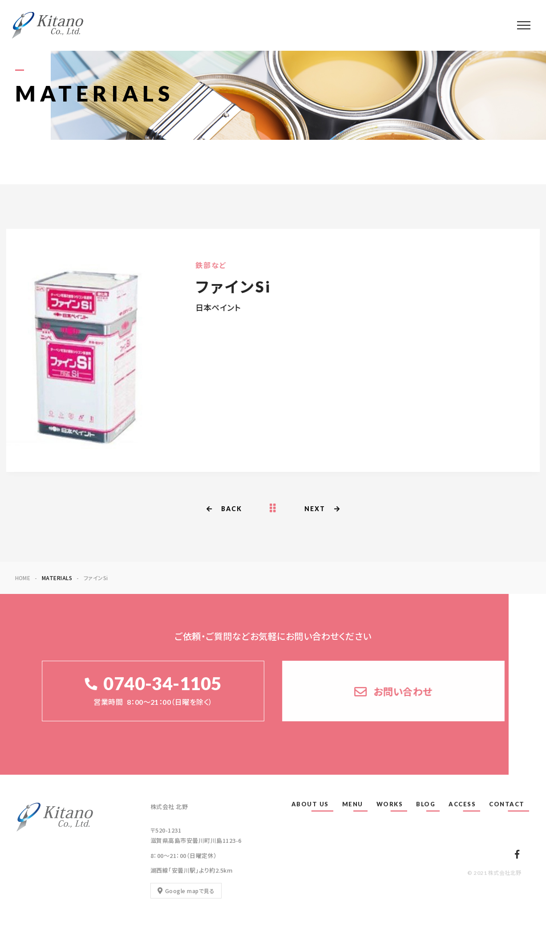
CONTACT (507, 804)
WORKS (389, 804)
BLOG (425, 804)
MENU (352, 804)
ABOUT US (310, 804)
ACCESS (462, 804)
